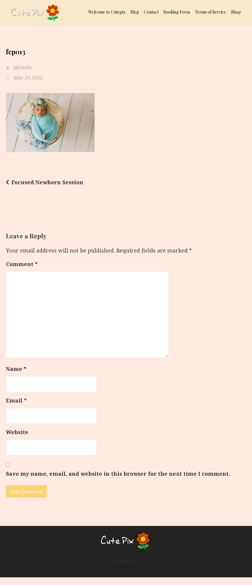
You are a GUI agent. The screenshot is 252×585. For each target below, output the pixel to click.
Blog (134, 12)
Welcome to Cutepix (106, 12)
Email (16, 400)
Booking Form (176, 12)
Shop (236, 12)
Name (16, 368)
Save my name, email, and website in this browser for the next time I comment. (118, 473)
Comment (22, 264)
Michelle (22, 67)
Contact (151, 12)
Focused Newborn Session (47, 182)
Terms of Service (210, 12)
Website (17, 432)
